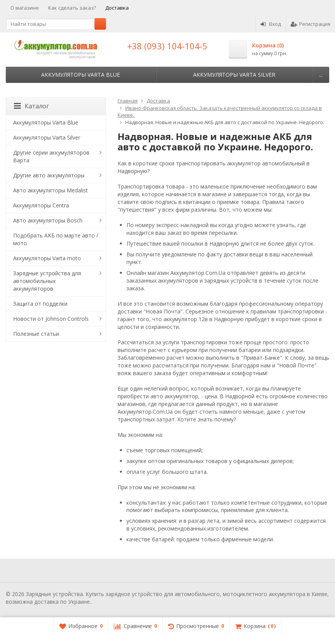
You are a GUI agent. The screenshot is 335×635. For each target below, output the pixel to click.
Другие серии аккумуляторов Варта (51, 156)
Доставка (117, 7)
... (321, 74)
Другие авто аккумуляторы (48, 175)
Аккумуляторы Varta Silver (234, 74)
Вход (271, 23)
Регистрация (310, 23)
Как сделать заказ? (72, 7)
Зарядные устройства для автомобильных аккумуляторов (47, 280)
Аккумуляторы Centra (41, 205)
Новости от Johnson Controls (51, 318)
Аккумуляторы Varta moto (47, 258)
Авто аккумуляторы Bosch (47, 220)
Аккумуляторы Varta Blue (80, 74)
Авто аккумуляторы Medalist (50, 190)
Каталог (31, 106)
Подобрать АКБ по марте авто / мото (55, 239)
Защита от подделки (40, 303)
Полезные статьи (36, 333)
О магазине (24, 7)
